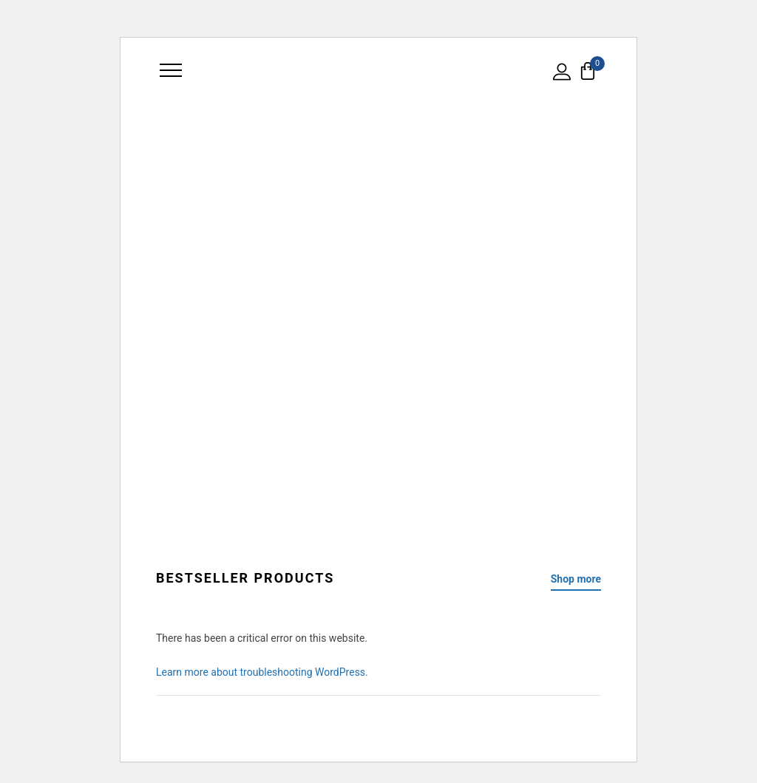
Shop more (576, 579)
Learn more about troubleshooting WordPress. (262, 672)
